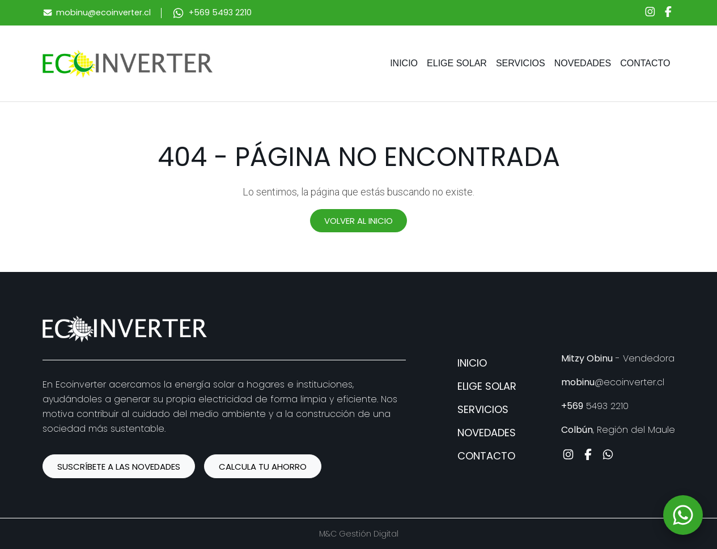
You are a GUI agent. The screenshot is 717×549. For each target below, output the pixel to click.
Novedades (582, 63)
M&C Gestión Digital (358, 533)
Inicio (404, 63)
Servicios (520, 63)
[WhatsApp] (683, 515)
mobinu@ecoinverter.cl (103, 12)
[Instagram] (650, 13)
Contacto (645, 63)
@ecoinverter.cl (612, 382)
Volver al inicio (358, 221)
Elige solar (457, 63)
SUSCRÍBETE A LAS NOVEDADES (118, 467)
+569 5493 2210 (220, 12)
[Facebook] (668, 13)
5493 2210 (595, 405)
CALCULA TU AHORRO (263, 467)
